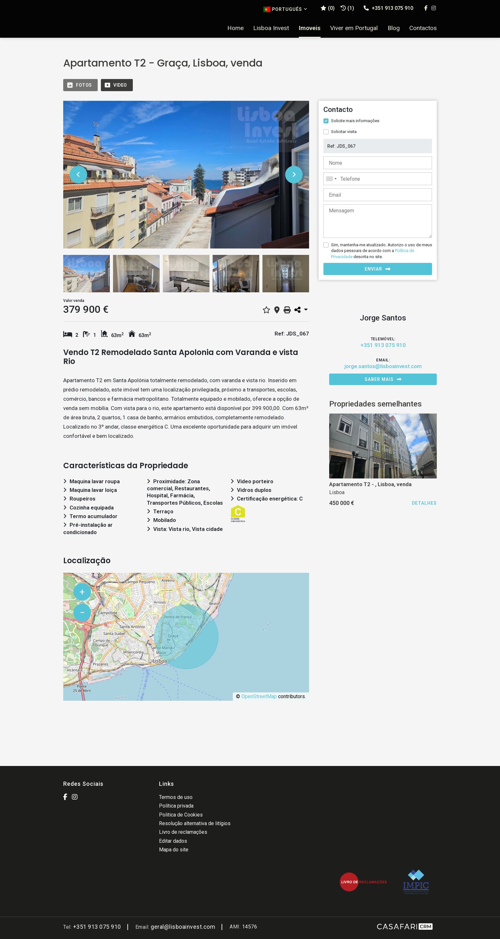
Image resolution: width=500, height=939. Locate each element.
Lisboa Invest (271, 28)
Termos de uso (176, 797)
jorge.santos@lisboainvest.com (383, 366)
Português (285, 9)
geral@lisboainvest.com (183, 926)
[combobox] (378, 179)
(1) (347, 8)
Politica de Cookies (181, 815)
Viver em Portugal (354, 28)
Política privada (176, 806)
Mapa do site (173, 850)
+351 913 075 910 (388, 8)
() (328, 8)
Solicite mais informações (355, 120)
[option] (186, 175)
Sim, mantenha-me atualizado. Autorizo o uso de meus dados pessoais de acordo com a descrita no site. (381, 250)
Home (235, 28)
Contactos (423, 28)
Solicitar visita (344, 131)
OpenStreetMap (259, 696)
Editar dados (173, 841)
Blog (394, 28)
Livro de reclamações (183, 832)
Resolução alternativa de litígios (195, 823)
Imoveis (310, 28)
